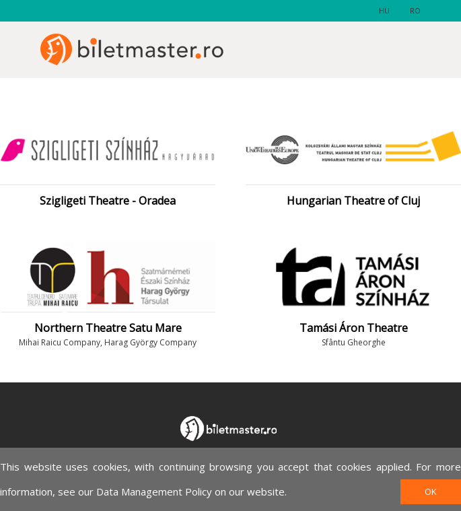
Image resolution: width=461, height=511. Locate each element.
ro (415, 10)
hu (384, 10)
